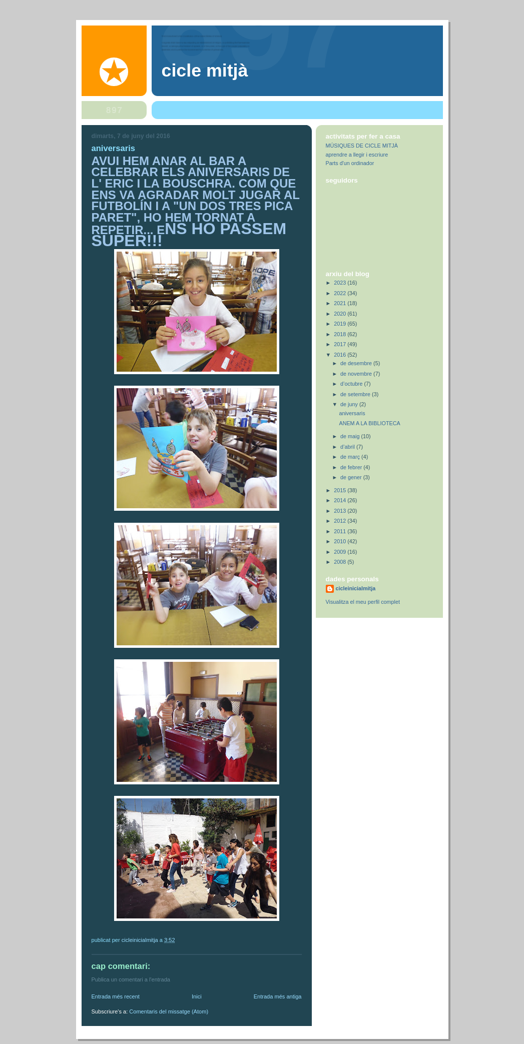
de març (350, 457)
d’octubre (352, 384)
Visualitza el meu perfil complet (363, 602)
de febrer (351, 467)
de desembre (356, 363)
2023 (340, 283)
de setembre (356, 394)
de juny (349, 404)
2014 (340, 500)
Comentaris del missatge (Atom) (168, 1011)
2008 (340, 562)
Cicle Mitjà (205, 71)
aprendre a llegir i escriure (357, 155)
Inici (197, 996)
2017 (340, 344)
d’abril (348, 447)
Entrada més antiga (278, 996)
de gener (351, 477)
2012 (340, 521)
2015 (340, 490)
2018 (340, 334)
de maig (350, 436)
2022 (340, 293)
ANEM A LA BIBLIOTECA (369, 423)
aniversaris (352, 413)
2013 (340, 511)
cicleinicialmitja (356, 588)
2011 (340, 531)
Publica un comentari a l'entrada (131, 979)
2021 (340, 303)
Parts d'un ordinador (350, 163)
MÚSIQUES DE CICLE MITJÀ (362, 146)
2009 (340, 552)
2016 (340, 355)
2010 (340, 541)
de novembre (356, 374)
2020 (340, 314)
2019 (340, 324)
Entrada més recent (116, 996)
